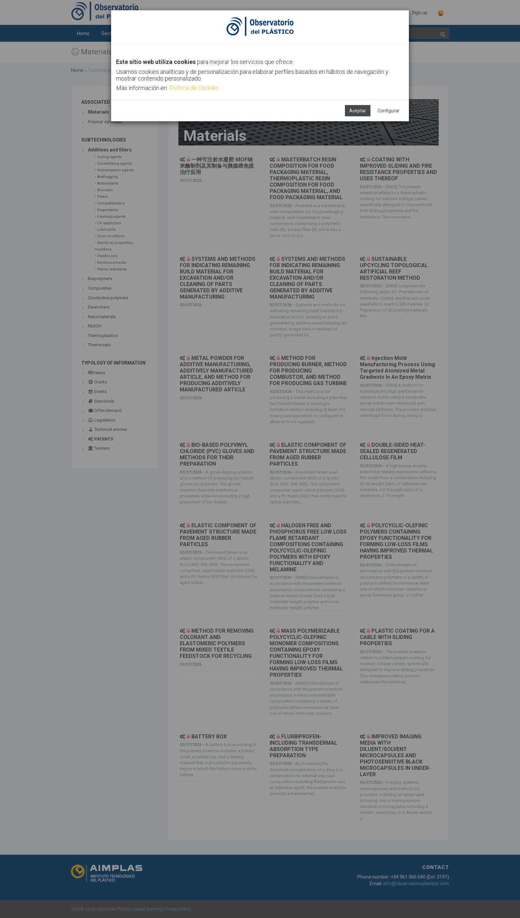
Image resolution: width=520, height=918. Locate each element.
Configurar (388, 110)
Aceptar (357, 110)
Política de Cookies (194, 88)
